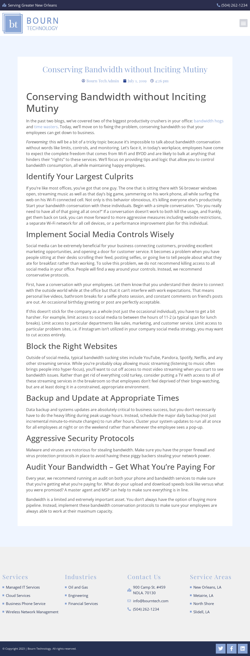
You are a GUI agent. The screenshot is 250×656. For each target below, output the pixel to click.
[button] (244, 23)
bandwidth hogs (208, 121)
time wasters (46, 126)
